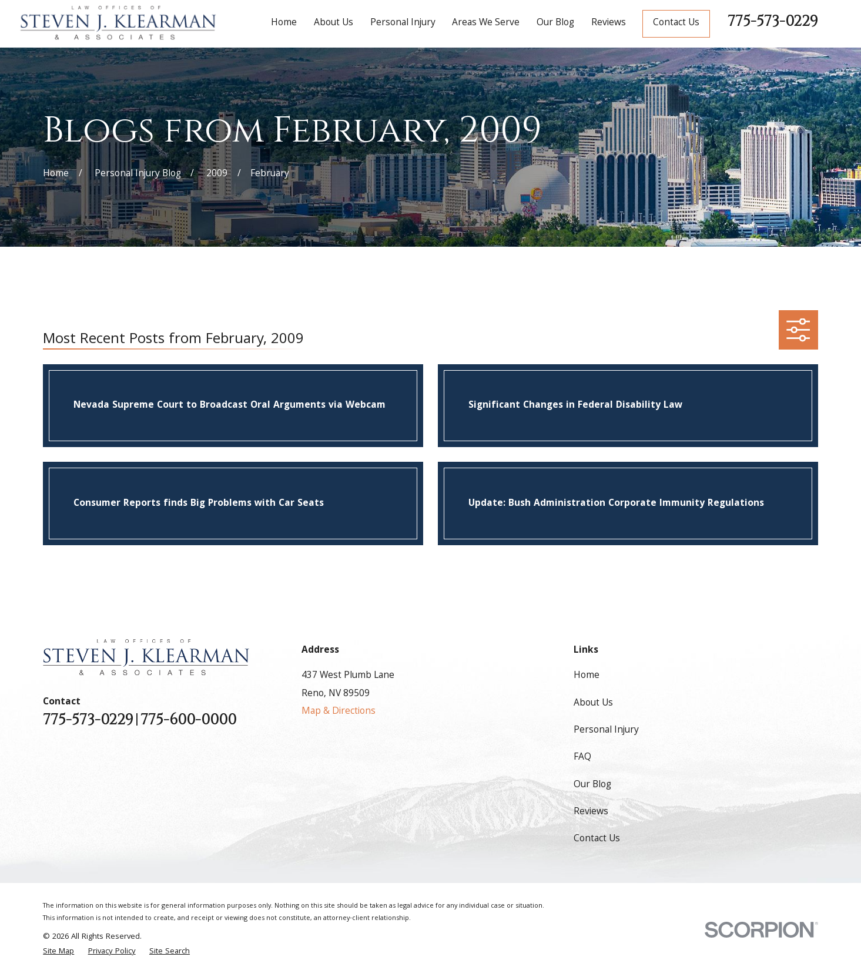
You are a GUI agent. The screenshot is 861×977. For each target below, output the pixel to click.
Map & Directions (338, 712)
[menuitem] (58, 952)
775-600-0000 (188, 720)
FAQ (582, 758)
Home (586, 676)
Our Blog (592, 785)
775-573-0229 (773, 21)
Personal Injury (606, 730)
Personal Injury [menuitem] (402, 23)
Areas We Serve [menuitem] (486, 23)
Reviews (591, 812)
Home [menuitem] (284, 23)
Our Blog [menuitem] (555, 23)
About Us (593, 703)
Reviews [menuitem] (608, 23)
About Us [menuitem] (333, 23)
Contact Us (676, 23)
